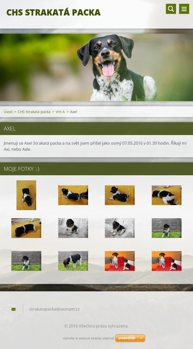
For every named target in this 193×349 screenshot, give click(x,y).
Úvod (8, 111)
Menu (184, 9)
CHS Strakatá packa (34, 111)
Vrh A (60, 111)
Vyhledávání (171, 9)
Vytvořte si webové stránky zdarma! (88, 338)
